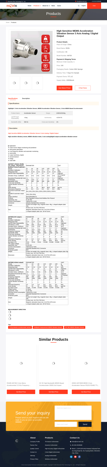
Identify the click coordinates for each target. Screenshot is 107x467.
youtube (75, 456)
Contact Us (33, 452)
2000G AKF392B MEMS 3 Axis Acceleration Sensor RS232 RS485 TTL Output (85, 384)
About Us (45, 5)
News (53, 5)
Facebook (79, 456)
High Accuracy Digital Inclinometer (55, 448)
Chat (94, 5)
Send (85, 424)
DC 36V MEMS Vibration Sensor (74, 327)
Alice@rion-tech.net (81, 1)
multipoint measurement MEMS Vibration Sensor (48, 327)
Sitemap (32, 455)
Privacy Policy (34, 459)
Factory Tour (33, 445)
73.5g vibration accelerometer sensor (20, 327)
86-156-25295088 (96, 1)
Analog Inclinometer (50, 455)
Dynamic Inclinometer (51, 445)
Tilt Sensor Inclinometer (52, 441)
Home (29, 5)
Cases (59, 5)
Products (37, 5)
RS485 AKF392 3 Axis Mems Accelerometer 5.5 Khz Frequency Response (18, 384)
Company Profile (35, 441)
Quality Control (34, 448)
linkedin (71, 456)
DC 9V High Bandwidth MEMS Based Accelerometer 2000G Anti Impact (51, 384)
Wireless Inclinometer (51, 459)
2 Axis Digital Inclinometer (52, 452)
